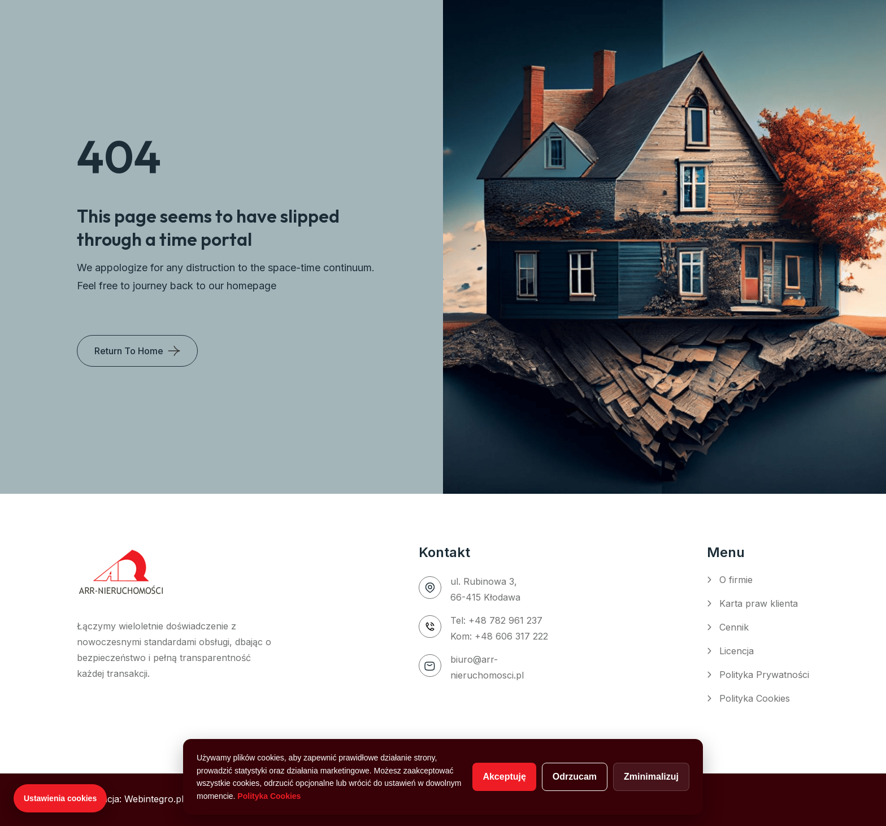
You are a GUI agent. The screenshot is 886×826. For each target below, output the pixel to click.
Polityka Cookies (754, 698)
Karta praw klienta (758, 603)
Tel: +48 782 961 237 (496, 620)
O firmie (736, 579)
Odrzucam (575, 776)
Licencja (736, 651)
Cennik (734, 627)
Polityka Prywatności (764, 674)
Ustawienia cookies (60, 798)
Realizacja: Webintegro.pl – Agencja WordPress (178, 799)
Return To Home (128, 351)
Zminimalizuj (651, 776)
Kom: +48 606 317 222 (499, 636)
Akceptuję (504, 776)
